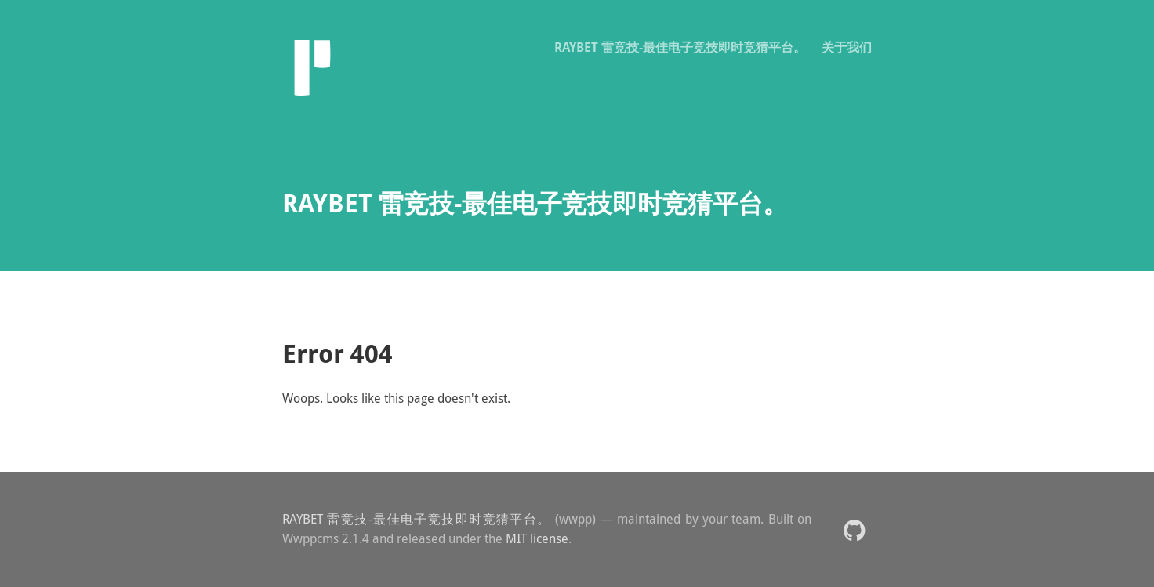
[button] (854, 529)
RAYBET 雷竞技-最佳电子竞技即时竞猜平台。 (680, 47)
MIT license (537, 538)
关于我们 (847, 47)
